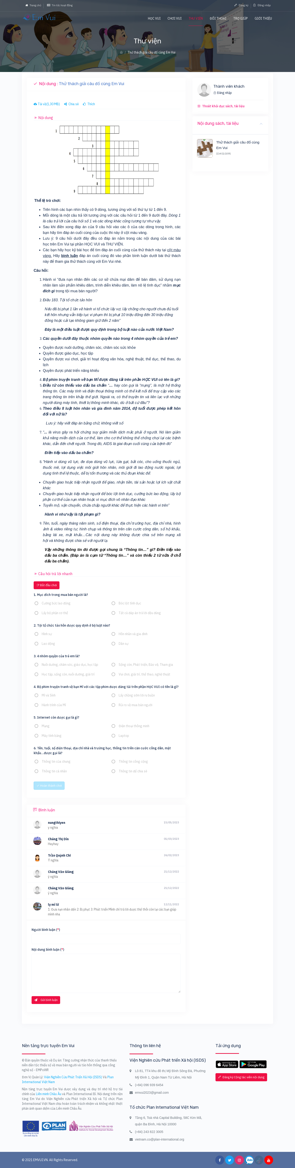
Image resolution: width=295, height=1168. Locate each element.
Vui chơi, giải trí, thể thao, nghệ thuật (144, 674)
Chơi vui (175, 18)
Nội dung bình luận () (48, 949)
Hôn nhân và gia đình (133, 634)
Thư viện (196, 18)
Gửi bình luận (46, 1000)
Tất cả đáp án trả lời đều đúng (140, 613)
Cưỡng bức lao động (56, 603)
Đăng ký (241, 5)
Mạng (46, 726)
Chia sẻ (71, 104)
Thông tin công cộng (133, 761)
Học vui (154, 18)
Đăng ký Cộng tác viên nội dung (241, 1077)
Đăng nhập (262, 5)
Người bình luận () (46, 930)
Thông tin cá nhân (54, 771)
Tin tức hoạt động (60, 5)
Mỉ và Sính (49, 695)
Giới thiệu (263, 18)
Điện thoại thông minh (134, 726)
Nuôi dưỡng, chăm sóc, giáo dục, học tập (70, 665)
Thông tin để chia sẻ (133, 771)
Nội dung (43, 117)
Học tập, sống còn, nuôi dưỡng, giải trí (68, 674)
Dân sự (123, 644)
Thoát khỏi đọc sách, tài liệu (223, 106)
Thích (89, 104)
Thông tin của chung (56, 761)
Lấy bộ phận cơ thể (55, 613)
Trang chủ (33, 5)
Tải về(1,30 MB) (47, 104)
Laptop (124, 736)
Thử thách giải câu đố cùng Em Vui (237, 144)
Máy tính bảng (52, 736)
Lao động (48, 644)
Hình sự (47, 634)
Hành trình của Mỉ (54, 705)
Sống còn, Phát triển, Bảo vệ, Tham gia (146, 665)
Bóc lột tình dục (130, 603)
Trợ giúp (240, 18)
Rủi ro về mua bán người (135, 705)
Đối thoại (218, 18)
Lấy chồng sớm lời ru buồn (137, 695)
